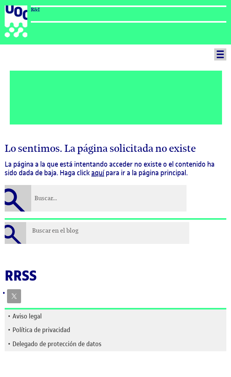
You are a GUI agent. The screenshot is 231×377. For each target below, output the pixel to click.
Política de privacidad (41, 329)
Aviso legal (27, 316)
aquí (97, 172)
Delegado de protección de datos (56, 344)
